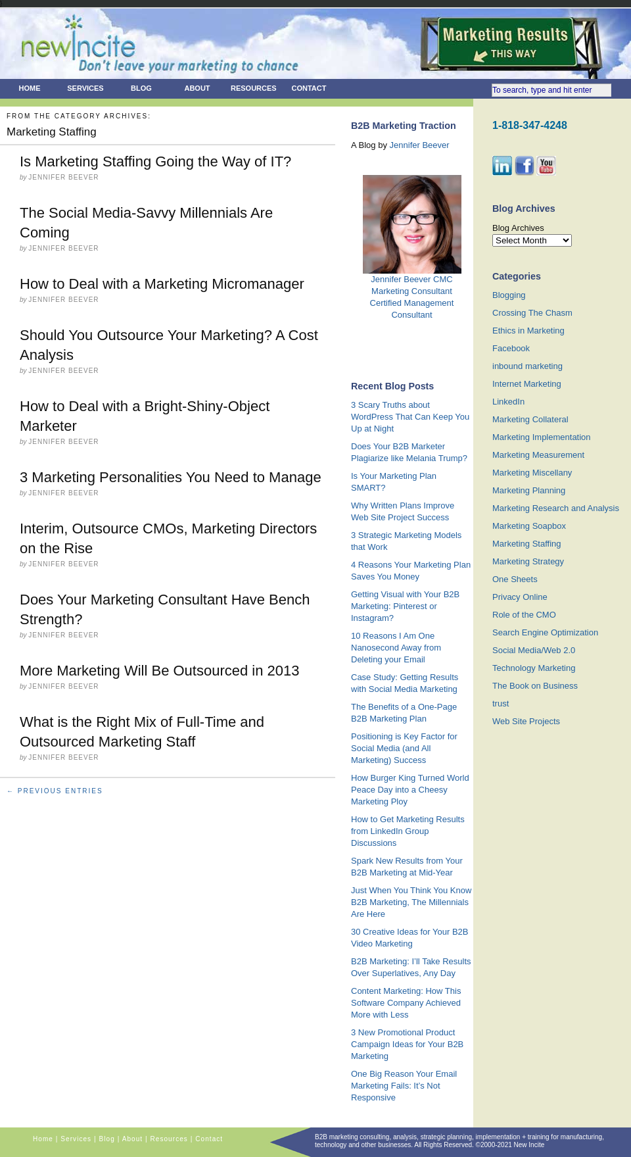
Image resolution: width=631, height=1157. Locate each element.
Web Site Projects (526, 721)
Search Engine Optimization (545, 632)
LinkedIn (508, 401)
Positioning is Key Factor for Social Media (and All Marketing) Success (404, 748)
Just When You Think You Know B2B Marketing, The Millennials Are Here (411, 902)
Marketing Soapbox (529, 526)
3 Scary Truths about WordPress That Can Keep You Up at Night (410, 416)
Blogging (509, 295)
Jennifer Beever (420, 145)
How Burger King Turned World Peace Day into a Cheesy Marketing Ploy (410, 789)
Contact (309, 88)
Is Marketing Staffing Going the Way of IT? (155, 161)
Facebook (511, 348)
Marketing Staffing (526, 544)
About (197, 88)
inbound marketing (527, 366)
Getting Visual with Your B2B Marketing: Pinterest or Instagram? (405, 606)
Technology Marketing (533, 668)
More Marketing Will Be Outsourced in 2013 (160, 670)
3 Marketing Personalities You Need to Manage (170, 477)
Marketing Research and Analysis (555, 508)
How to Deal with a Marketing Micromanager (162, 284)
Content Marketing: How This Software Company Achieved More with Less (406, 1003)
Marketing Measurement (538, 455)
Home (30, 88)
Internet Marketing (526, 384)
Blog (141, 88)
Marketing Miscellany (532, 473)
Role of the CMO (524, 615)
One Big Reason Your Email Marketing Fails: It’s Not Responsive (404, 1085)
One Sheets (515, 579)
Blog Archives (518, 228)
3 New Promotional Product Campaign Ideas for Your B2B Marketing (407, 1044)
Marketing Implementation (541, 437)
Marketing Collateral (530, 419)
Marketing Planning (528, 490)
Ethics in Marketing (528, 330)
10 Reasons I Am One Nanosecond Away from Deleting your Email (396, 647)
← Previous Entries (55, 791)
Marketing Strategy (528, 561)
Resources (254, 88)
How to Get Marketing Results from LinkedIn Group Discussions (408, 831)
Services (85, 88)
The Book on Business (535, 686)
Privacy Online (520, 597)
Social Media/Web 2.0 (533, 650)
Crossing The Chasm (532, 313)
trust (500, 703)
